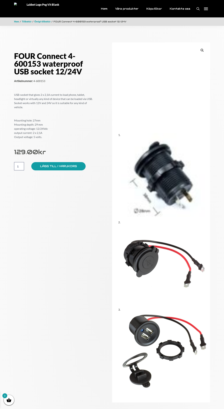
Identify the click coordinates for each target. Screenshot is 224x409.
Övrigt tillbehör (42, 20)
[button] (206, 8)
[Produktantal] (19, 165)
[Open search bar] (198, 8)
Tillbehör (26, 20)
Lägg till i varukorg (58, 165)
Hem (16, 20)
